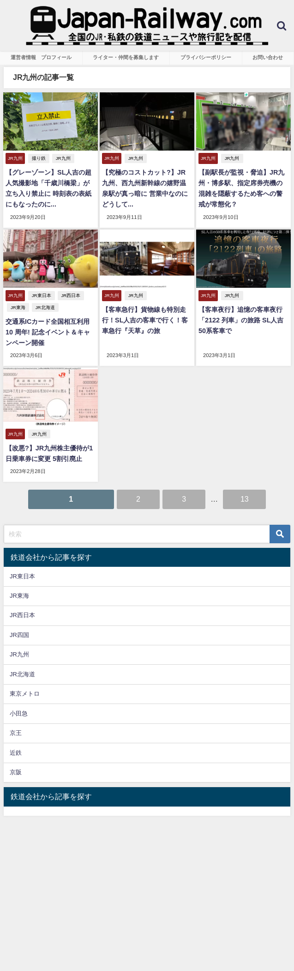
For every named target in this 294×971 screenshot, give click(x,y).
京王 (16, 733)
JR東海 (18, 307)
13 (244, 499)
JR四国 (19, 635)
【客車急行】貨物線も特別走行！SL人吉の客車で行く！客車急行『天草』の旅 (145, 320)
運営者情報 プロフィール (41, 57)
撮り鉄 (39, 158)
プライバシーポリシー (205, 57)
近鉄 (16, 752)
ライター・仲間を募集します (126, 57)
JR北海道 (45, 307)
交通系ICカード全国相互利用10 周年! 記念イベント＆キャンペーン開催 (48, 332)
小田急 (19, 713)
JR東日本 (41, 295)
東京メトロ (25, 694)
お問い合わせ (267, 57)
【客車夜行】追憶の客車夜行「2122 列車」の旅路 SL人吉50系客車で (240, 320)
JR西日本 (70, 295)
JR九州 (63, 158)
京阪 (16, 772)
